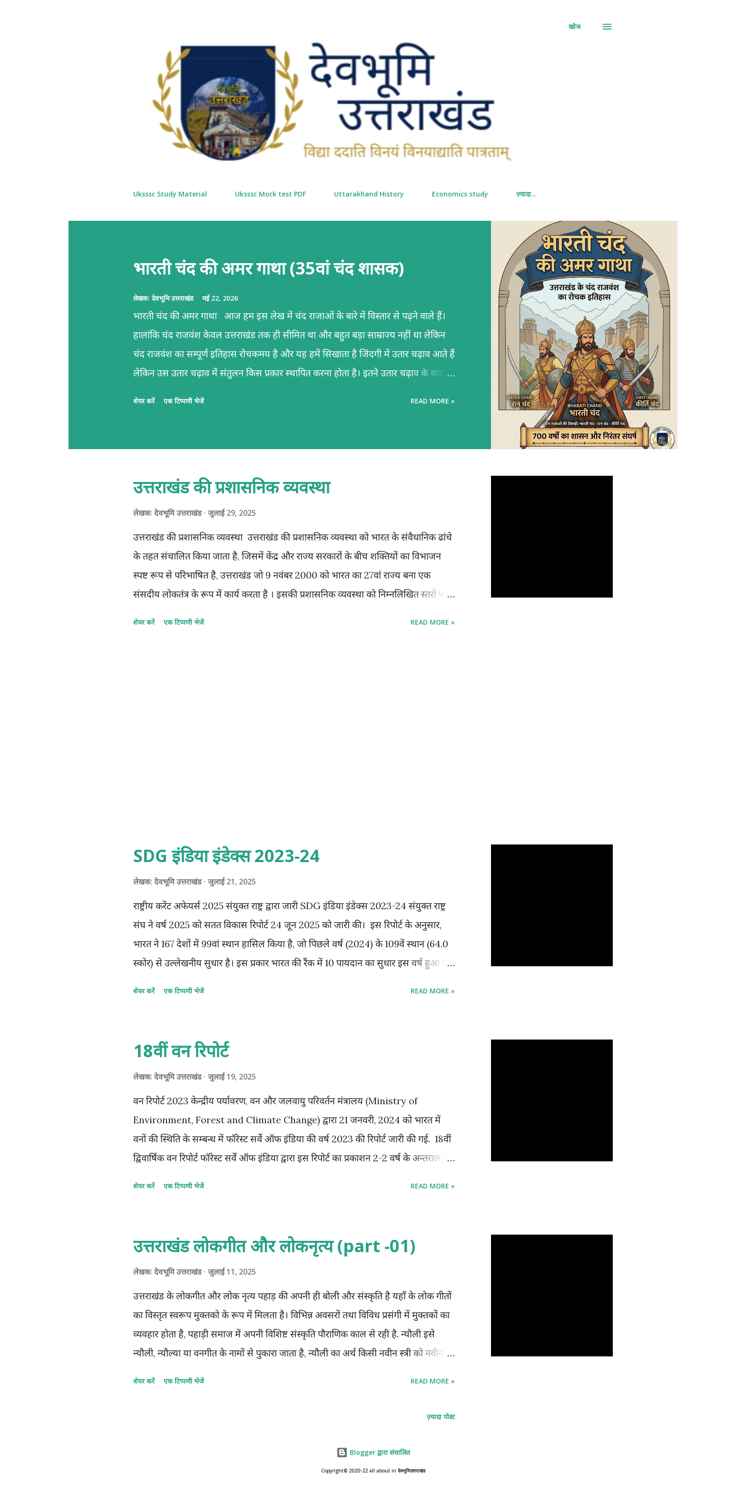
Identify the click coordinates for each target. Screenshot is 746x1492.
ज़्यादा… (526, 193)
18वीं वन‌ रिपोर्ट (180, 1050)
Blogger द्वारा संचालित (373, 1452)
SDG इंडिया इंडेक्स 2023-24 (226, 855)
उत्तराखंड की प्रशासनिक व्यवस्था (231, 487)
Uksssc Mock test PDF (270, 193)
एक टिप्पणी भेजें (184, 400)
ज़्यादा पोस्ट (441, 1416)
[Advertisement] (294, 737)
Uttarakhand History (369, 193)
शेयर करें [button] (144, 400)
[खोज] (574, 26)
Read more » (433, 400)
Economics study (460, 193)
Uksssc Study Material (170, 193)
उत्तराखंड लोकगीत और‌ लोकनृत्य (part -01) (274, 1245)
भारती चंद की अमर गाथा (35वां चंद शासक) (268, 268)
